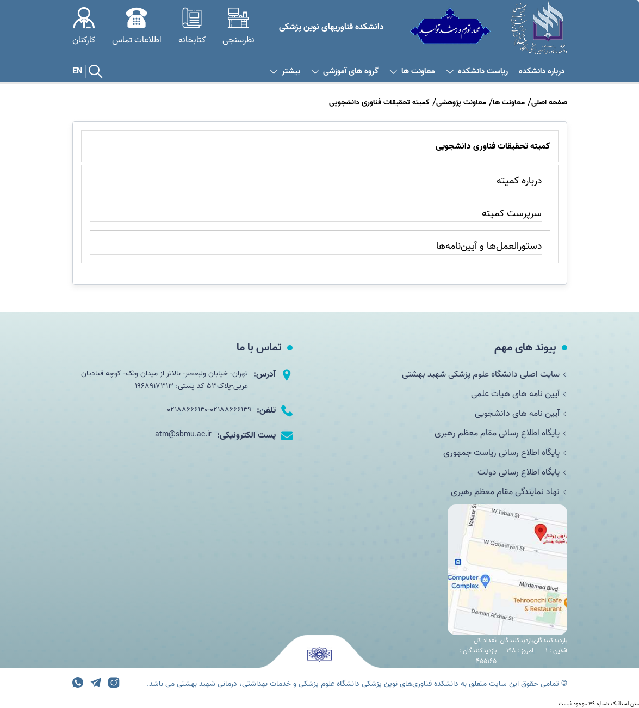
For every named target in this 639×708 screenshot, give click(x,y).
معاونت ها (412, 71)
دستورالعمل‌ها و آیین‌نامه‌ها (489, 246)
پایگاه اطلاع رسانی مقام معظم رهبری (501, 433)
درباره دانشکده (541, 71)
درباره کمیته (519, 181)
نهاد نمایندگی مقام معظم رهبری (509, 492)
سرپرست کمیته (512, 213)
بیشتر (285, 71)
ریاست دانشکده (477, 71)
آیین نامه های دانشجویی (521, 414)
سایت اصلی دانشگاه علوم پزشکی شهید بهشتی (484, 374)
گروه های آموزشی (345, 71)
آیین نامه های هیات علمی (519, 394)
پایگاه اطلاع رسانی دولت (522, 472)
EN (77, 71)
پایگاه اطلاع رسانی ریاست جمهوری (505, 453)
